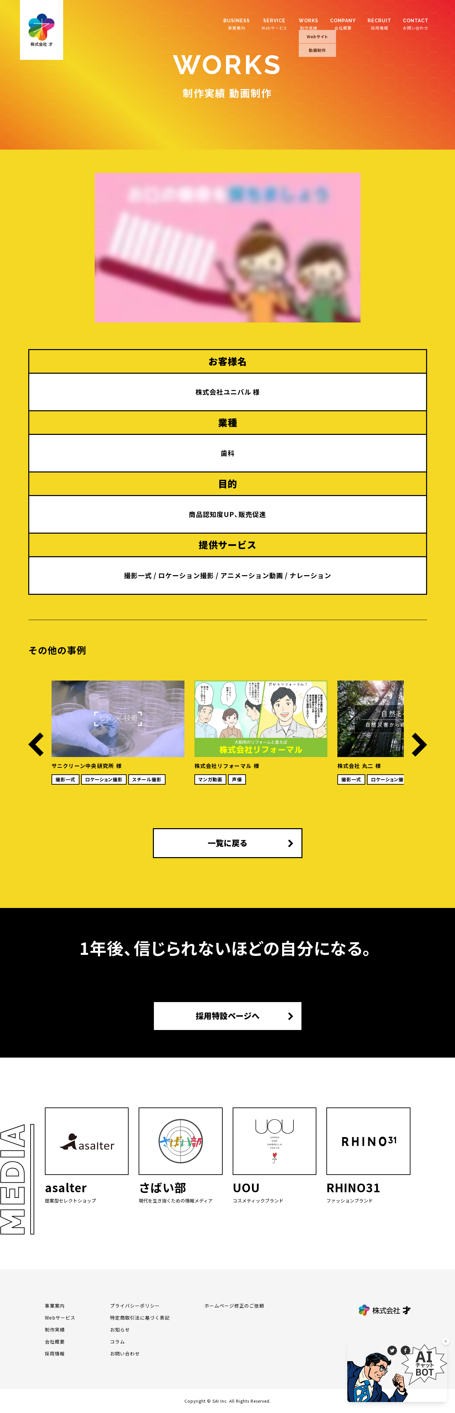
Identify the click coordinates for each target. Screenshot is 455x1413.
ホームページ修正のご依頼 (234, 1305)
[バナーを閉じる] (446, 1341)
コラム (117, 1341)
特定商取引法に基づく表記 (140, 1317)
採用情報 (379, 24)
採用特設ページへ (228, 1016)
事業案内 (236, 24)
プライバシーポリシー (135, 1305)
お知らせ (120, 1329)
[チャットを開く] (397, 1371)
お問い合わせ (415, 24)
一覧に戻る (228, 843)
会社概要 (343, 24)
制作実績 (308, 24)
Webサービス (274, 24)
